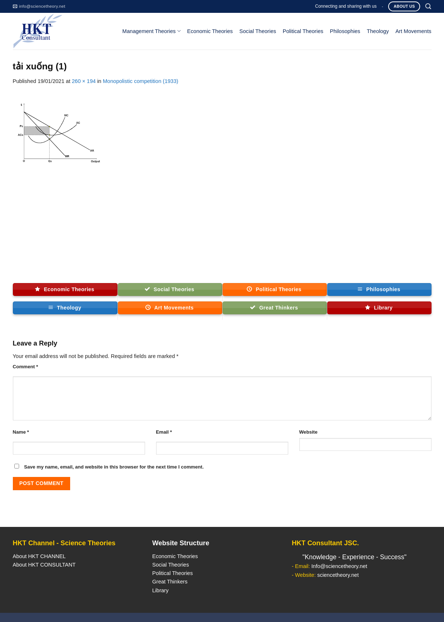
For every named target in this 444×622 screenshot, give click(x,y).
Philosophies (345, 31)
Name (21, 432)
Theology (378, 31)
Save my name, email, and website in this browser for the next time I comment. (114, 467)
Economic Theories (210, 31)
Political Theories (303, 31)
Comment (25, 366)
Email (164, 432)
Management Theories (151, 31)
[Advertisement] (222, 228)
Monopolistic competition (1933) (140, 81)
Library (160, 590)
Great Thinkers (169, 582)
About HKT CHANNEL (39, 556)
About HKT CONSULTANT (44, 565)
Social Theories (257, 31)
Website (308, 432)
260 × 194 (83, 81)
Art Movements (414, 31)
